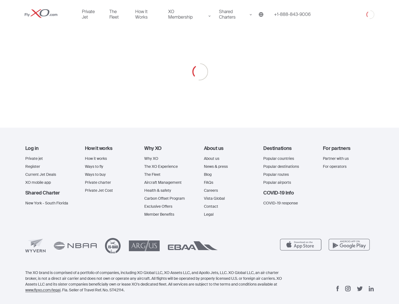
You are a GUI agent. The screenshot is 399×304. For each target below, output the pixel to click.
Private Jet (11, 127)
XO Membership (77, 127)
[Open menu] (8, 6)
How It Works (49, 127)
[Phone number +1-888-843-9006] (26, 145)
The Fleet (29, 127)
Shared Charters (17, 138)
